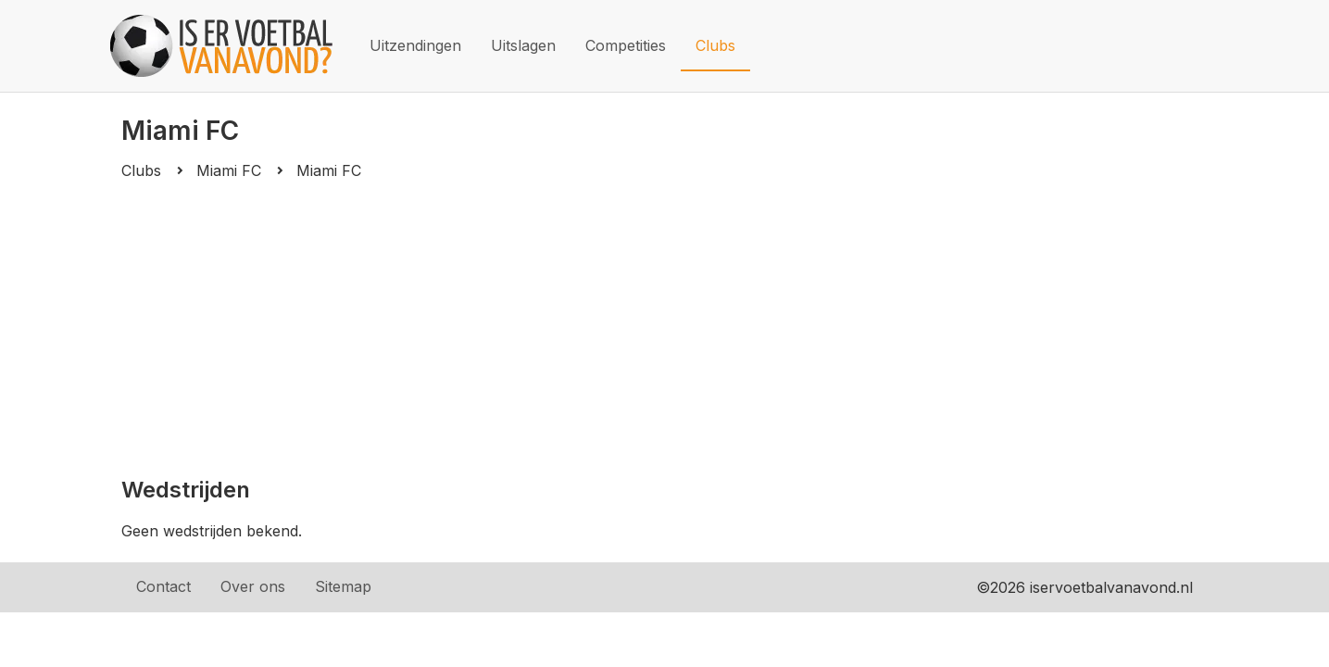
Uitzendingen (415, 45)
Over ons (252, 586)
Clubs (715, 45)
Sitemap (343, 586)
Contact (163, 586)
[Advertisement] (664, 328)
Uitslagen (523, 45)
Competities (625, 45)
